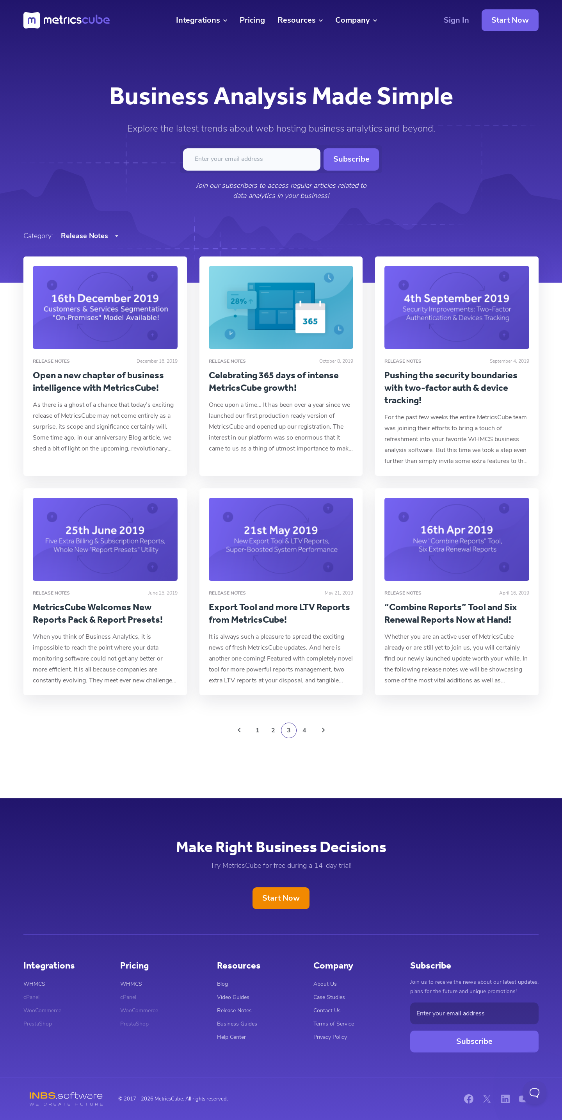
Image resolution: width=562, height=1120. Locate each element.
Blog (222, 984)
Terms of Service (333, 1023)
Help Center (231, 1037)
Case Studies (329, 997)
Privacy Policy (330, 1037)
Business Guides (237, 1023)
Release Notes (234, 1010)
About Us (325, 984)
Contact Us (327, 1010)
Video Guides (233, 997)
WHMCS (34, 984)
